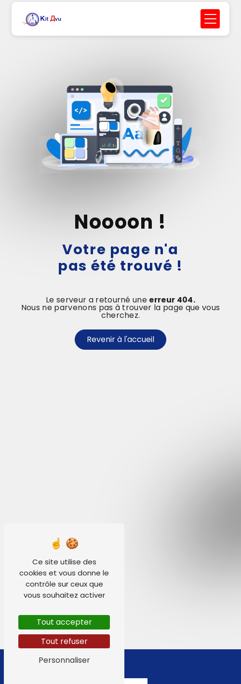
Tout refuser (64, 641)
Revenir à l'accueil (120, 339)
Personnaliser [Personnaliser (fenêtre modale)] (64, 660)
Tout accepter (64, 622)
